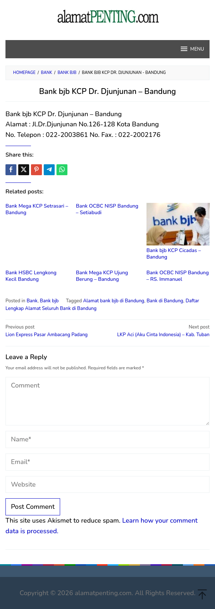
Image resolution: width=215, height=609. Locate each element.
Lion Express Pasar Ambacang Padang (54, 330)
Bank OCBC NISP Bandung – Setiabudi (107, 209)
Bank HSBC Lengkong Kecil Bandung (30, 276)
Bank (32, 301)
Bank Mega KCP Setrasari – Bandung (36, 209)
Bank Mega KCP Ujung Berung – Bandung (102, 276)
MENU (192, 48)
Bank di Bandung (164, 301)
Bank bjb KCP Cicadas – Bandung (173, 253)
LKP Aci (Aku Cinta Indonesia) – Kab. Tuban (161, 330)
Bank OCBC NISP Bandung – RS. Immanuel (177, 276)
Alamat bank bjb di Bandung (113, 301)
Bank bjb (49, 301)
